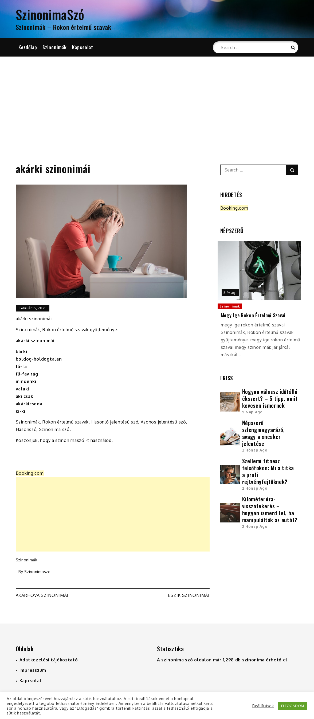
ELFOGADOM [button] (292, 706)
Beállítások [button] (263, 705)
